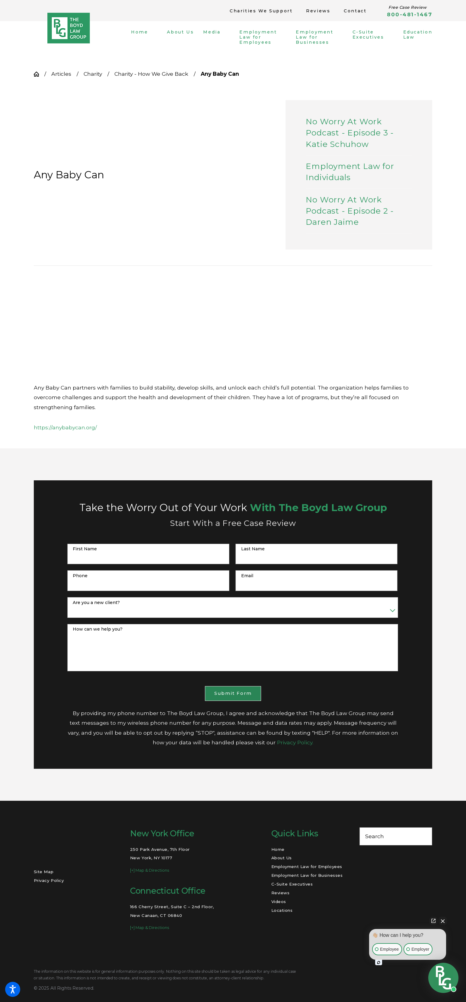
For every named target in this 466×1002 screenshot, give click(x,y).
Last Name (253, 549)
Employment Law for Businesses (307, 875)
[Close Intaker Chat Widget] (443, 921)
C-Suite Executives (292, 884)
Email (247, 575)
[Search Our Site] (423, 836)
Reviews (318, 11)
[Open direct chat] (433, 921)
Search (374, 836)
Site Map (43, 871)
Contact (355, 11)
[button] (12, 989)
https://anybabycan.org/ (65, 427)
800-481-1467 (409, 14)
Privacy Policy (49, 880)
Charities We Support (261, 11)
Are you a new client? (96, 602)
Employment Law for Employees (306, 866)
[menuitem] (144, 37)
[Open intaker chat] (378, 962)
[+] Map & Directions (149, 870)
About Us (281, 857)
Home (278, 849)
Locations (282, 910)
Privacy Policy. (295, 742)
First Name (85, 549)
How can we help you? (98, 629)
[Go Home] (39, 74)
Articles (61, 74)
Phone (80, 575)
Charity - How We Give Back (151, 74)
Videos (278, 901)
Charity (93, 74)
